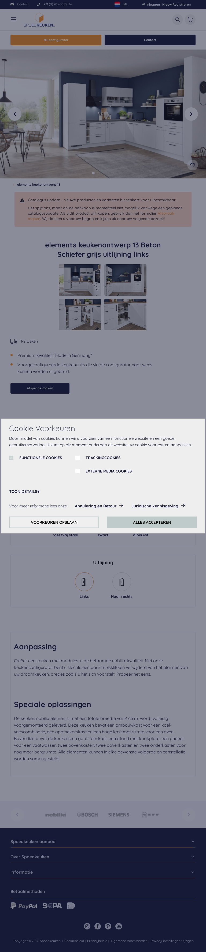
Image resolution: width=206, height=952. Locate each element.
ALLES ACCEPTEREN (152, 522)
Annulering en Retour (96, 505)
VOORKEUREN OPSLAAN (54, 522)
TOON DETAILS (23, 491)
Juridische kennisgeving (154, 505)
